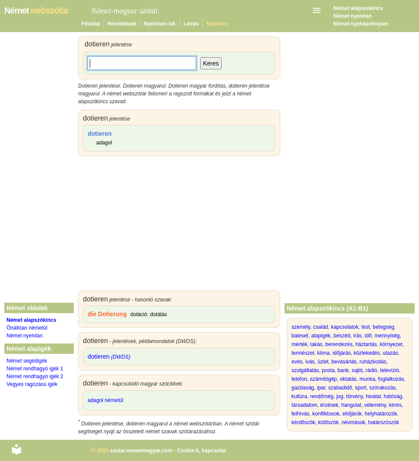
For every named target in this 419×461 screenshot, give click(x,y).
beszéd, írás (348, 336)
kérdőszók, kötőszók (315, 422)
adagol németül (105, 400)
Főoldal (91, 24)
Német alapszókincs (358, 8)
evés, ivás (302, 362)
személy (300, 327)
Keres (211, 63)
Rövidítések (122, 24)
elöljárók (352, 414)
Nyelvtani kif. (160, 24)
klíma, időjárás (333, 353)
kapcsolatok (344, 327)
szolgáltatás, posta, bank (320, 370)
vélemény (375, 405)
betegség (383, 327)
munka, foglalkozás (382, 379)
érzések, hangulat (340, 405)
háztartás (365, 344)
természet (302, 353)
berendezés (339, 344)
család (320, 327)
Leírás (191, 24)
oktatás (348, 379)
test (365, 327)
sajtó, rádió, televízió (375, 370)
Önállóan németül (27, 328)
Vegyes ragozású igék (32, 384)
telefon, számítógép (314, 379)
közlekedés (367, 353)
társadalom (304, 405)
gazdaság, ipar (308, 388)
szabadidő (340, 388)
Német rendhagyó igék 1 (35, 369)
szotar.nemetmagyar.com (141, 451)
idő (368, 336)
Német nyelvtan (352, 16)
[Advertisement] (179, 225)
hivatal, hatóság (384, 396)
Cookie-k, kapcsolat (201, 451)
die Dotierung (107, 314)
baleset (299, 336)
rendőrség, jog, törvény (336, 396)
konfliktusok (326, 414)
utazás (390, 353)
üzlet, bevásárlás (337, 362)
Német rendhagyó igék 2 (35, 376)
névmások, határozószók (370, 422)
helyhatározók (381, 414)
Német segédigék (27, 361)
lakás (316, 344)
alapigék (321, 336)
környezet (391, 344)
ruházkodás (373, 362)
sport (361, 388)
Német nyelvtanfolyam (360, 24)
